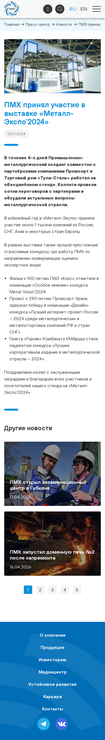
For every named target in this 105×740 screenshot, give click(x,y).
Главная (11, 24)
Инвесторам (52, 659)
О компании (53, 634)
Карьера (52, 696)
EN (83, 9)
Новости (64, 24)
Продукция (52, 647)
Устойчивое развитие (53, 684)
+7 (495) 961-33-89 (47, 9)
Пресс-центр (37, 24)
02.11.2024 (16, 134)
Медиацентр (53, 671)
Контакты (52, 708)
